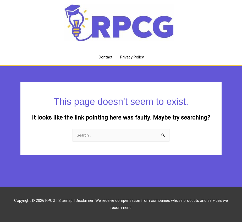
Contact (105, 57)
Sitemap (66, 200)
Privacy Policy (132, 57)
